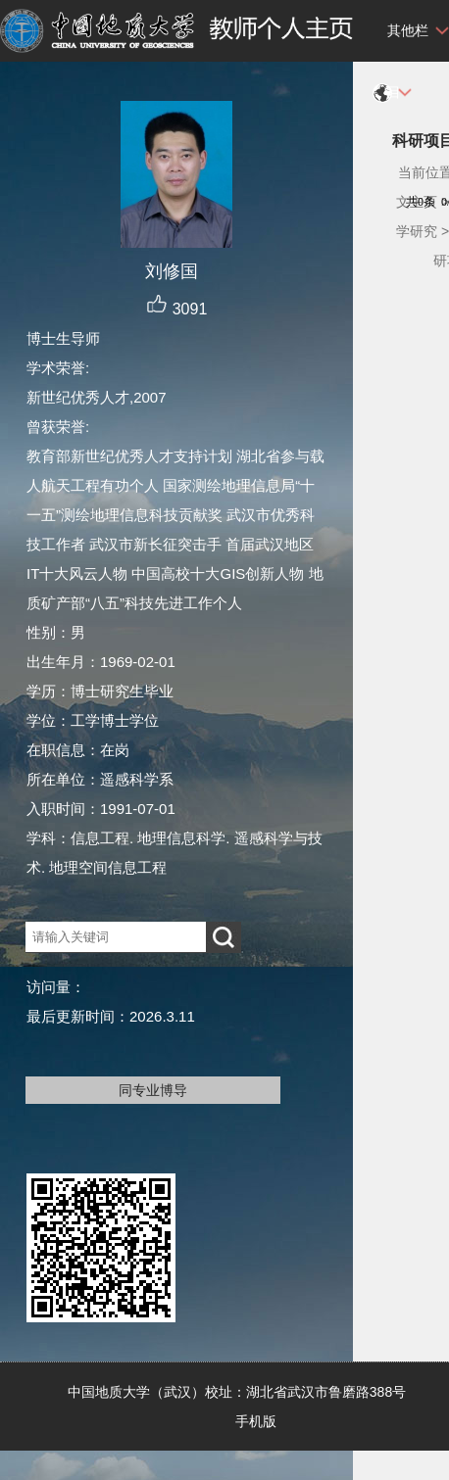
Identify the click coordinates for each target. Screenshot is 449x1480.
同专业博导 (153, 1090)
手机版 (255, 1421)
